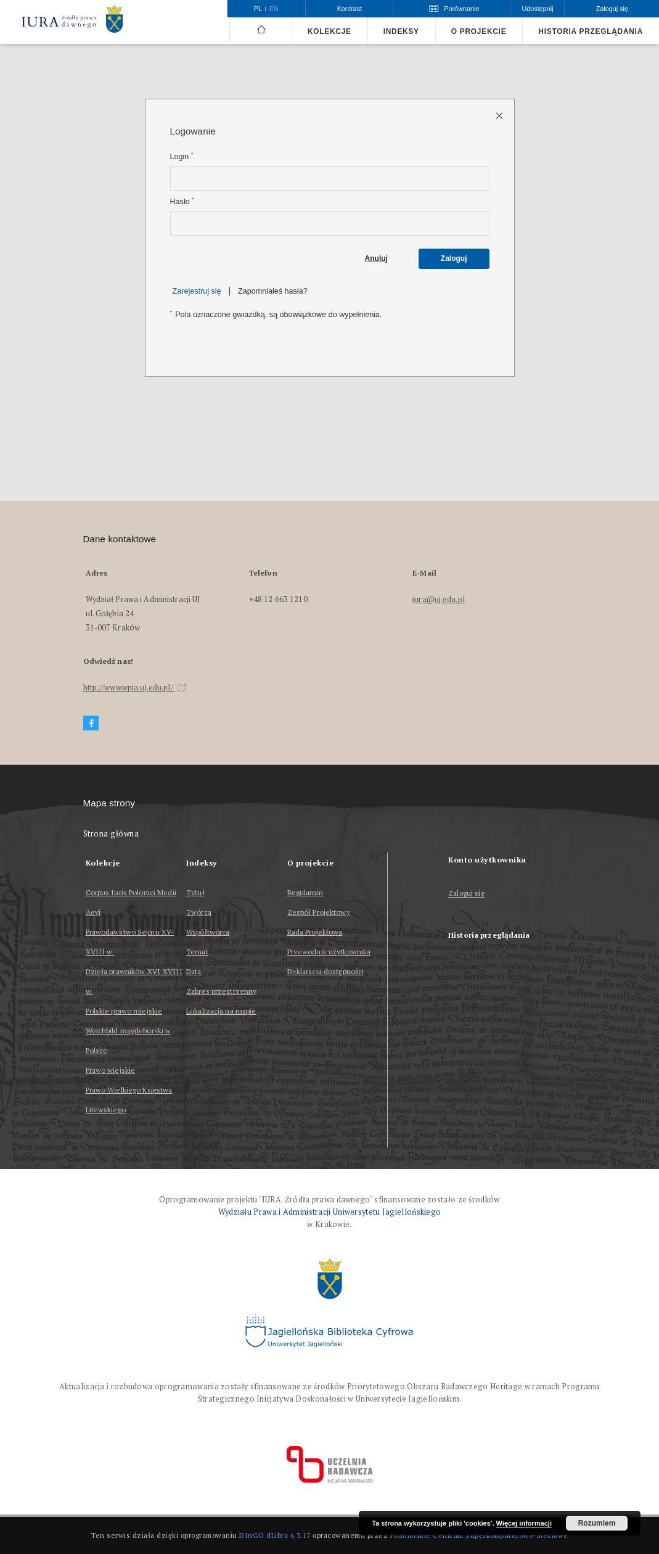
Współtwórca (207, 931)
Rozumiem (597, 1523)
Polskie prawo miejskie (124, 1010)
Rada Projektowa (315, 931)
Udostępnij (537, 8)
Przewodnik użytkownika (329, 951)
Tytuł (195, 892)
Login (182, 156)
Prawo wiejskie (111, 1070)
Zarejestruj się (197, 291)
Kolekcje (329, 31)
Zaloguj (454, 258)
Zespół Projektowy (318, 912)
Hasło (182, 201)
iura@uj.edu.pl (438, 599)
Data (193, 971)
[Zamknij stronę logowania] (500, 115)
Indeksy (401, 31)
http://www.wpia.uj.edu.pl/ (135, 687)
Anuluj (376, 258)
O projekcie (479, 31)
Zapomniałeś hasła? (273, 291)
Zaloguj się (466, 894)
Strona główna (111, 834)
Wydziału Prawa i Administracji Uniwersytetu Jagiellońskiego (329, 1212)
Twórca (198, 912)
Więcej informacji (524, 1523)
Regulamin (305, 892)
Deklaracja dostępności (325, 971)
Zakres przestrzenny (221, 991)
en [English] (274, 8)
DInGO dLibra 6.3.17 (275, 1535)
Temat (197, 951)
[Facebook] (91, 723)
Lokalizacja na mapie (221, 1010)
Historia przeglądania (590, 31)
